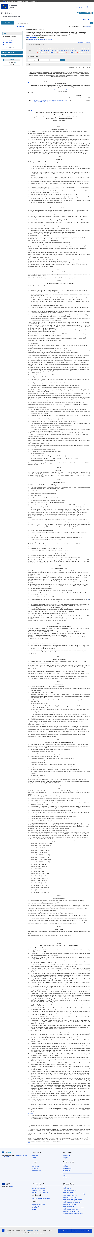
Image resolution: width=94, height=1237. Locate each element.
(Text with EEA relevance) (60, 89)
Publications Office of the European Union (73, 1213)
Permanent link (8, 42)
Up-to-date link (8, 40)
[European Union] (6, 1184)
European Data (66, 1165)
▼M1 (29, 1113)
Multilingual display (32, 56)
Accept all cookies (65, 1231)
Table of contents (8, 52)
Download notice (8, 45)
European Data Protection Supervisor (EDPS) (73, 1208)
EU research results (67, 1168)
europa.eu (12, 1186)
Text (4, 33)
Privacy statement (36, 1170)
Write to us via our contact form (39, 1190)
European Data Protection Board (70, 1209)
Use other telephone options (39, 1188)
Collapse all (87, 42)
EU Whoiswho (66, 1170)
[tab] (58, 45)
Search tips (20, 26)
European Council (67, 1188)
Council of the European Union (70, 1190)
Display (62, 60)
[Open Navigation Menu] (7, 23)
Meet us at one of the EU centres (40, 1192)
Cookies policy (35, 1166)
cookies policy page (32, 1230)
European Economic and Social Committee (73, 1201)
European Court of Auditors (69, 1197)
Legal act (12, 64)
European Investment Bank (69, 1204)
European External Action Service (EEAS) (72, 1199)
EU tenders (65, 1166)
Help (84, 19)
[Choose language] (33, 60)
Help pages (35, 1155)
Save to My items (8, 47)
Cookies (34, 1209)
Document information (9, 36)
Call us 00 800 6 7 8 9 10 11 (38, 1187)
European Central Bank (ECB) (70, 1195)
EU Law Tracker (67, 1177)
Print (89, 19)
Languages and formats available (36, 44)
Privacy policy (35, 1206)
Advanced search (88, 26)
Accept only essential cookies (82, 1231)
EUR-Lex (6, 13)
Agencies (65, 1215)
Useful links (66, 1159)
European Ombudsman (68, 1206)
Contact (34, 1157)
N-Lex (64, 1175)
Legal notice (35, 1165)
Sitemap (34, 1159)
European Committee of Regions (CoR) (72, 1202)
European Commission (68, 1192)
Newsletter (65, 1157)
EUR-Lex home (11, 19)
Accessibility (35, 1168)
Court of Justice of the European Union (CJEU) (74, 1194)
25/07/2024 (12, 60)
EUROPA (4, 19)
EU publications (66, 1172)
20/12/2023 (12, 62)
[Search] (91, 23)
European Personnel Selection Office (71, 1211)
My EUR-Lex (80, 7)
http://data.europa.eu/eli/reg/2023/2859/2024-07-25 (42, 39)
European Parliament (68, 1187)
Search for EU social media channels (41, 1198)
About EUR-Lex (66, 1155)
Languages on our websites (38, 1204)
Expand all (80, 42)
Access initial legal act (32, 37)
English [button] (89, 7)
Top (29, 1142)
